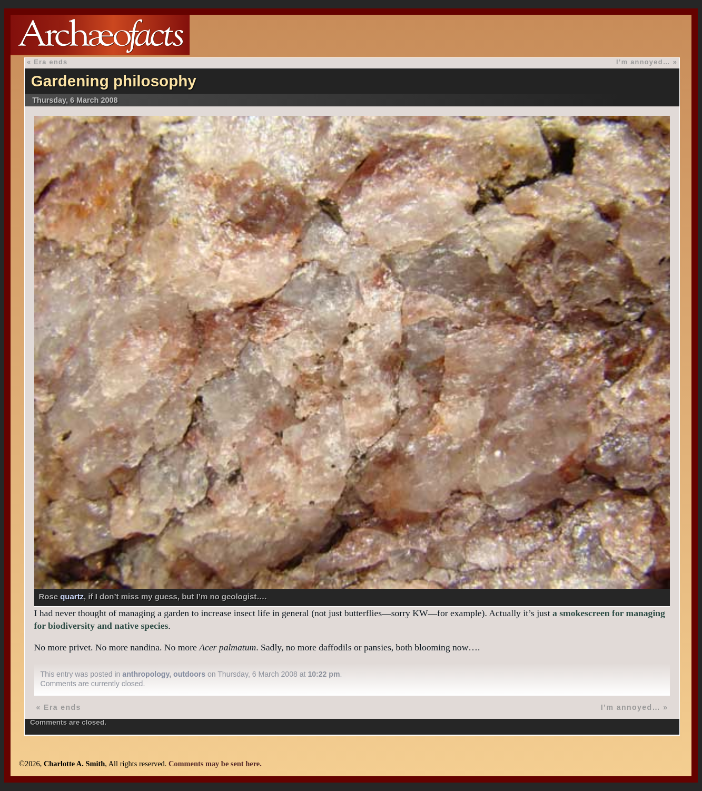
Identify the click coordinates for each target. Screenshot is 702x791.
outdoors (189, 674)
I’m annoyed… (643, 62)
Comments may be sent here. (215, 763)
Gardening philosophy (113, 81)
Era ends (50, 62)
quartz (72, 596)
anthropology (145, 674)
